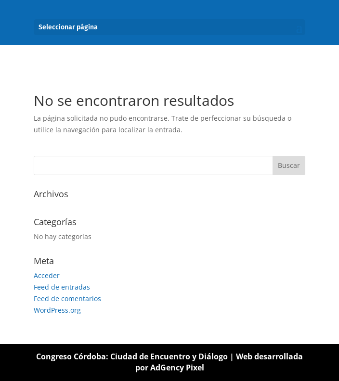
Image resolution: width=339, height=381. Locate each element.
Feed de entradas (62, 287)
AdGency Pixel (177, 367)
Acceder (47, 275)
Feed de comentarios (67, 298)
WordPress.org (57, 310)
